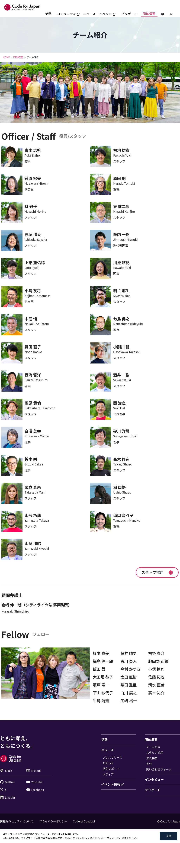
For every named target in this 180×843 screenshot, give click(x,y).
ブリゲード (129, 14)
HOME (6, 57)
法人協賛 (152, 758)
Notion (33, 770)
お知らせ (108, 763)
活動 (48, 14)
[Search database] (170, 14)
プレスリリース (112, 757)
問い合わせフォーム (159, 769)
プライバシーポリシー (53, 821)
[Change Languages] (162, 14)
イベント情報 (112, 784)
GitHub (7, 782)
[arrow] (171, 572)
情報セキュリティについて (17, 821)
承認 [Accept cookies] (168, 836)
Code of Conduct (84, 821)
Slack (6, 770)
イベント (107, 14)
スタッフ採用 (157, 572)
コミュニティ (68, 14)
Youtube (34, 782)
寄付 (149, 764)
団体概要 (149, 13)
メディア (108, 774)
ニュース (89, 14)
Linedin (7, 797)
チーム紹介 (153, 747)
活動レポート (111, 768)
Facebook (35, 790)
